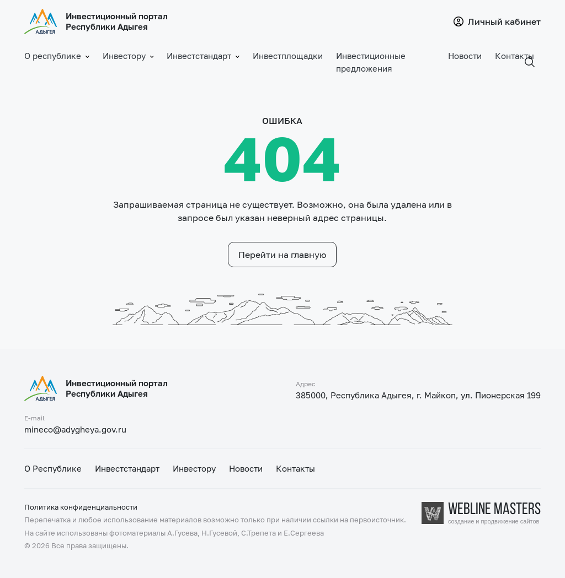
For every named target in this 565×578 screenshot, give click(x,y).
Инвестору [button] (128, 56)
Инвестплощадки (288, 56)
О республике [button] (56, 56)
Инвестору (194, 468)
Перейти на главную (282, 254)
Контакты (514, 56)
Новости (465, 56)
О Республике (53, 468)
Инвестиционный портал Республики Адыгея (117, 21)
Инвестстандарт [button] (203, 56)
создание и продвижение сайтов (493, 521)
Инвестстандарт (127, 468)
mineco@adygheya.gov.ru (75, 429)
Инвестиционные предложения (371, 62)
